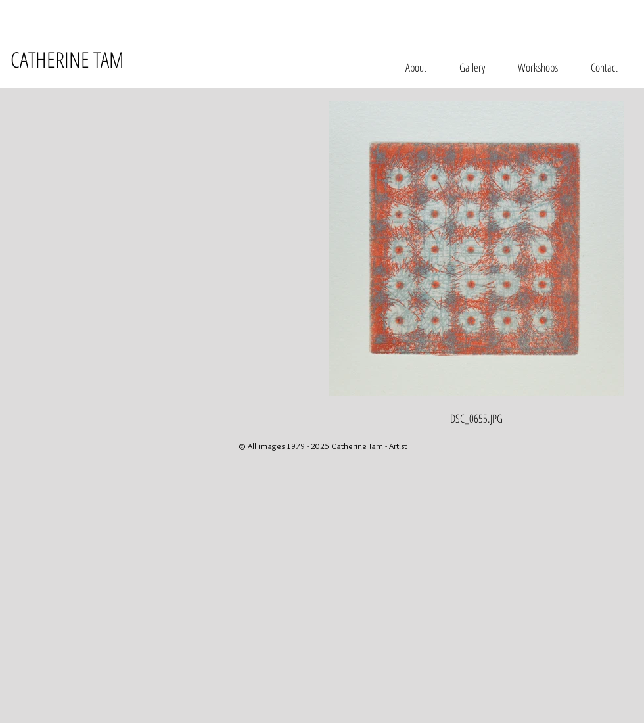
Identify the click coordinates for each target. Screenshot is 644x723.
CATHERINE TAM (67, 59)
